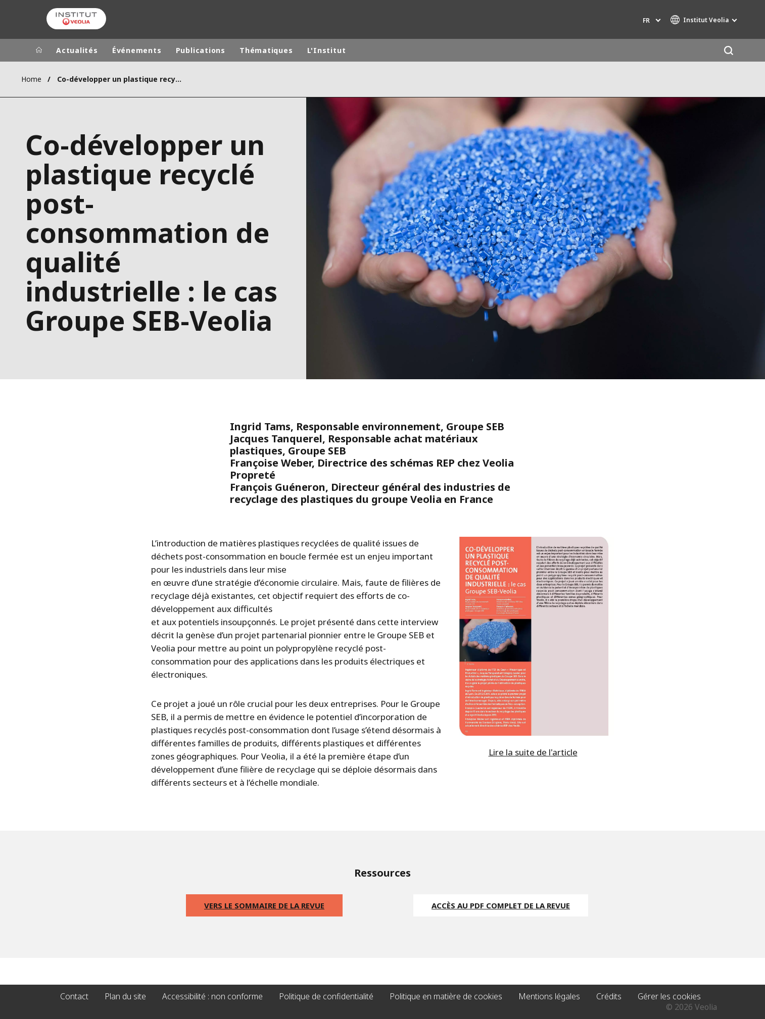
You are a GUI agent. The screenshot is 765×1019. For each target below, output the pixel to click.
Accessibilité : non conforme (212, 996)
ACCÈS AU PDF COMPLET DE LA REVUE (501, 905)
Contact (74, 996)
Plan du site (125, 996)
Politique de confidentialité (326, 996)
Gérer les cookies (669, 996)
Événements (137, 50)
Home (31, 79)
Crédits (608, 996)
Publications (200, 50)
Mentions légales (549, 996)
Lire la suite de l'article (533, 752)
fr (646, 20)
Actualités (77, 50)
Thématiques (266, 50)
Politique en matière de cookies (446, 996)
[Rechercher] (728, 50)
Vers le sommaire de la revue (264, 905)
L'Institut (326, 50)
